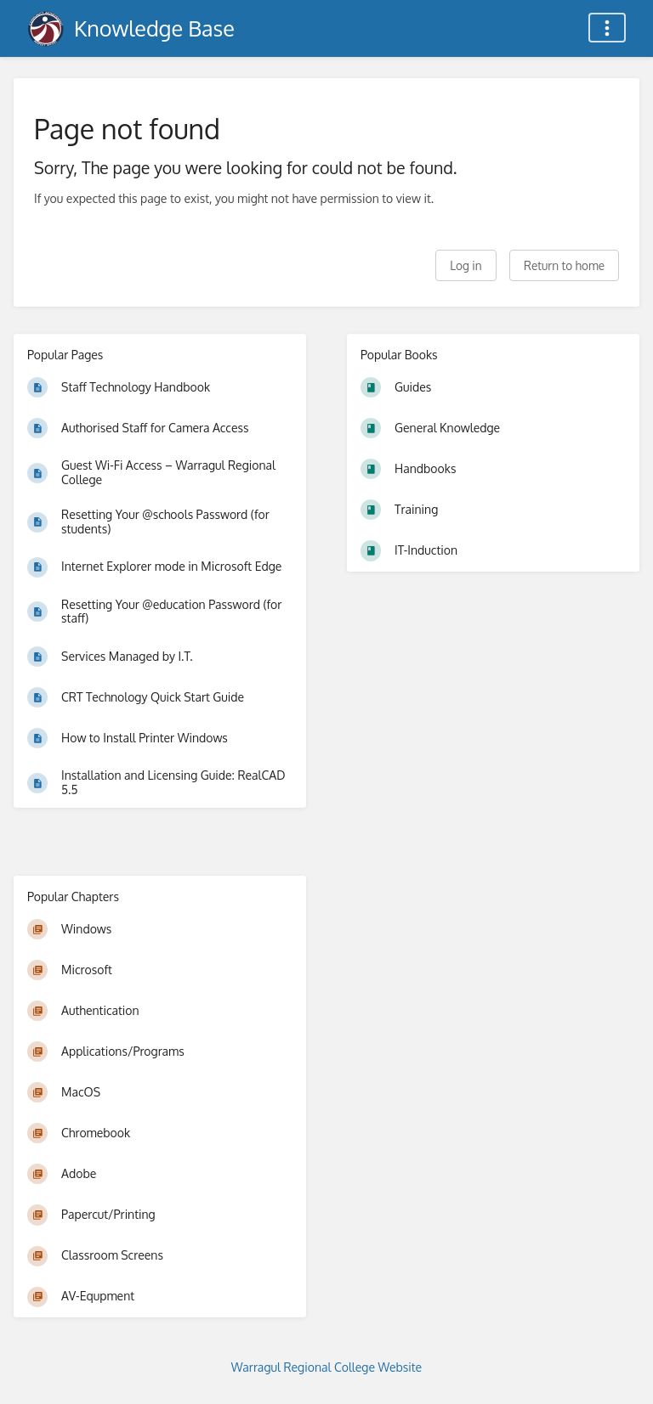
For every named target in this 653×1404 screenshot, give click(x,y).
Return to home (564, 265)
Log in (465, 265)
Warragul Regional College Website (326, 1367)
